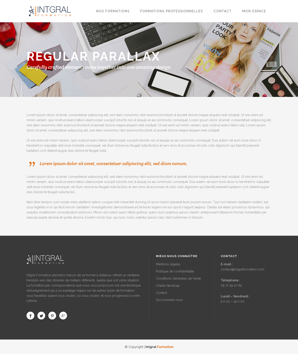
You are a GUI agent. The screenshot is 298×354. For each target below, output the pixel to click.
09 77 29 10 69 (231, 285)
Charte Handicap (168, 285)
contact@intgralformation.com (242, 269)
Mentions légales (168, 264)
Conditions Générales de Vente (178, 278)
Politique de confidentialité (175, 271)
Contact (161, 293)
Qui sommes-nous (169, 300)
